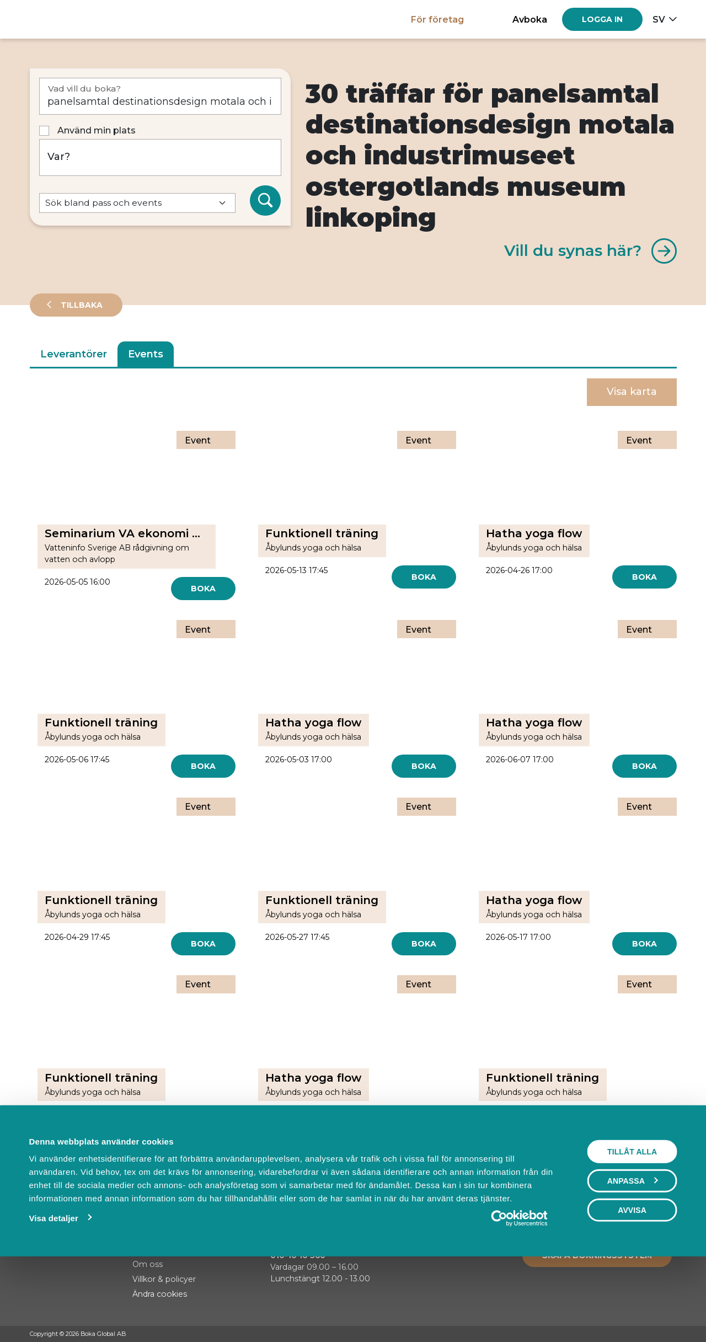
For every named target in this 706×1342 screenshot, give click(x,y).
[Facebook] (629, 1334)
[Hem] (68, 19)
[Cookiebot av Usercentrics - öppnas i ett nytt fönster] (519, 1294)
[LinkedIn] (671, 1334)
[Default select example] (137, 203)
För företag (437, 19)
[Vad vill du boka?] (160, 96)
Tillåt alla (632, 1227)
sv (658, 19)
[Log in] (602, 19)
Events (145, 354)
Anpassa (632, 1256)
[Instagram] (650, 1334)
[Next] (392, 1160)
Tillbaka (80, 305)
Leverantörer (73, 354)
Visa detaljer (53, 1293)
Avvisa (632, 1285)
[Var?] (160, 157)
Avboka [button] (529, 19)
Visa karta (632, 392)
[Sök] (265, 200)
